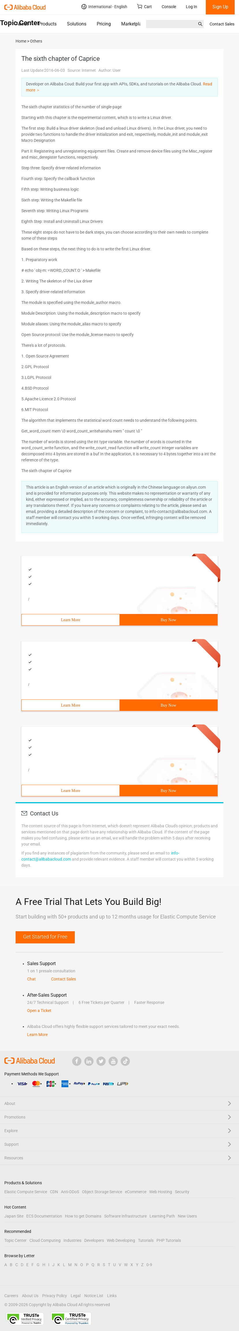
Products (47, 24)
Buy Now (168, 620)
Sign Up (220, 7)
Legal (76, 1295)
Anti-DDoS (70, 1191)
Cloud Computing (45, 1240)
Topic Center (15, 1240)
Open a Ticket (39, 1010)
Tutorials (146, 1240)
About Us (30, 1295)
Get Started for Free (45, 937)
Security (182, 1191)
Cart (144, 6)
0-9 (149, 1264)
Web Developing (121, 1240)
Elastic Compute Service (25, 1191)
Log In (191, 6)
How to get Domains (83, 1216)
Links (112, 1295)
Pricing (104, 24)
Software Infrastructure (125, 1216)
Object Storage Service (102, 1191)
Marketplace (133, 24)
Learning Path (162, 1216)
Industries (72, 1240)
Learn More (70, 620)
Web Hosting (160, 1191)
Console (169, 6)
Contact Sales (222, 24)
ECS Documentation (44, 1216)
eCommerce (135, 1191)
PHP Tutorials (168, 1240)
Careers (11, 1295)
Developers (94, 1240)
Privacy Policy (54, 1295)
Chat (31, 979)
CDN (54, 1191)
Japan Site (13, 1216)
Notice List (93, 1295)
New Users (187, 1216)
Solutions (76, 24)
